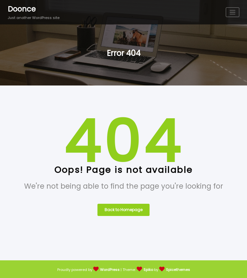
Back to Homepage (123, 209)
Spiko (148, 269)
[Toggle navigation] (233, 12)
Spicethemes (178, 269)
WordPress (110, 269)
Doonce (22, 9)
